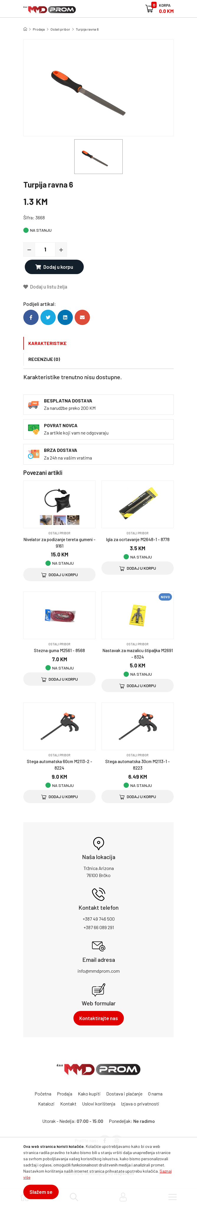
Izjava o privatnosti (140, 1103)
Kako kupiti (89, 1093)
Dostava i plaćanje (124, 1093)
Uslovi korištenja (98, 1103)
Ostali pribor (60, 29)
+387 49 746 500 (99, 918)
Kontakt (68, 1103)
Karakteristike (47, 343)
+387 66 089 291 (98, 927)
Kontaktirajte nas (98, 1018)
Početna (43, 1093)
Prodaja (39, 29)
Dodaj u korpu (54, 267)
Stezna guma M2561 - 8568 (59, 650)
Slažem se (40, 1192)
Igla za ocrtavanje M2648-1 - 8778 (138, 539)
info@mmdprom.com (99, 971)
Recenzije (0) (44, 359)
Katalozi (46, 1103)
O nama (155, 1093)
